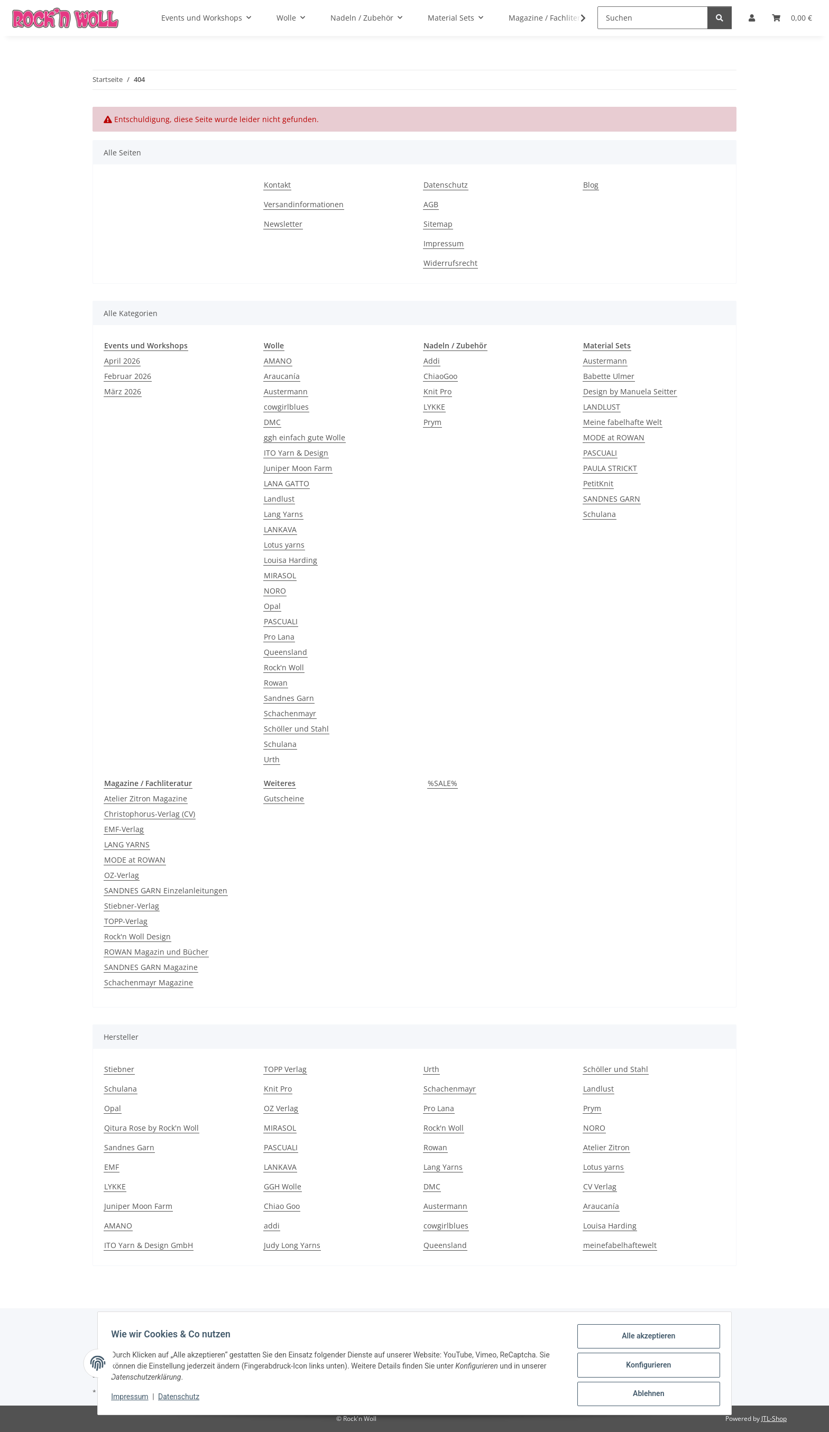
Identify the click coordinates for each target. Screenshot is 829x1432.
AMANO (278, 361)
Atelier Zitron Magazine (145, 798)
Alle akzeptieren (644, 1339)
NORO (275, 591)
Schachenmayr (290, 713)
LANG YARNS (127, 844)
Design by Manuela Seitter (630, 391)
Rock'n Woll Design (137, 936)
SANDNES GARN (611, 499)
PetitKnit (598, 483)
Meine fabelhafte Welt (622, 422)
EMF (111, 1167)
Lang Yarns (283, 514)
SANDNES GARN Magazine (151, 967)
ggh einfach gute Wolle (304, 437)
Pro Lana (279, 637)
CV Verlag (599, 1186)
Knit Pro (437, 391)
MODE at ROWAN (613, 437)
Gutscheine (284, 798)
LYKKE (434, 407)
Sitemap (438, 224)
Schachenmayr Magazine (148, 982)
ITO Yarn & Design (296, 453)
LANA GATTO (286, 483)
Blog (590, 185)
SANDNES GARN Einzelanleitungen (165, 890)
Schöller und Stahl (296, 729)
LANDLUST (601, 407)
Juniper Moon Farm (298, 468)
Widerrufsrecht (450, 263)
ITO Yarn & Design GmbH (148, 1245)
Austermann (286, 391)
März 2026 (122, 391)
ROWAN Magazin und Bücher (156, 952)
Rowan (276, 683)
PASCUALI (281, 621)
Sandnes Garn (289, 698)
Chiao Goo (282, 1206)
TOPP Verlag (285, 1069)
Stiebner (119, 1069)
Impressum (133, 1399)
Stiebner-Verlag (131, 906)
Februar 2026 (127, 376)
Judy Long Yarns (292, 1245)
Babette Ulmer (608, 376)
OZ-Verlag (121, 875)
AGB (430, 204)
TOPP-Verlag (126, 921)
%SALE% (442, 783)
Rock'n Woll (284, 667)
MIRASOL (280, 575)
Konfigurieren (644, 1367)
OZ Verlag (281, 1108)
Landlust (279, 499)
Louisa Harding (290, 560)
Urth (272, 759)
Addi (431, 361)
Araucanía (282, 376)
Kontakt (277, 185)
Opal (272, 606)
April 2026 (122, 361)
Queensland (285, 652)
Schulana (280, 744)
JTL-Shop (774, 1418)
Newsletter (283, 224)
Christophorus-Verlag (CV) (149, 814)
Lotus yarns (284, 545)
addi (272, 1226)
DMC (272, 422)
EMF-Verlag (124, 829)
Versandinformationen (304, 204)
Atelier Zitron (606, 1147)
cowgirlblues (286, 407)
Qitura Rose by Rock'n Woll (151, 1128)
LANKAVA (280, 529)
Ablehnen (644, 1394)
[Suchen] (652, 17)
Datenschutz (182, 1399)
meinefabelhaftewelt (620, 1245)
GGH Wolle (282, 1186)
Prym (432, 422)
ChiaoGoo (440, 376)
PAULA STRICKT (610, 468)
